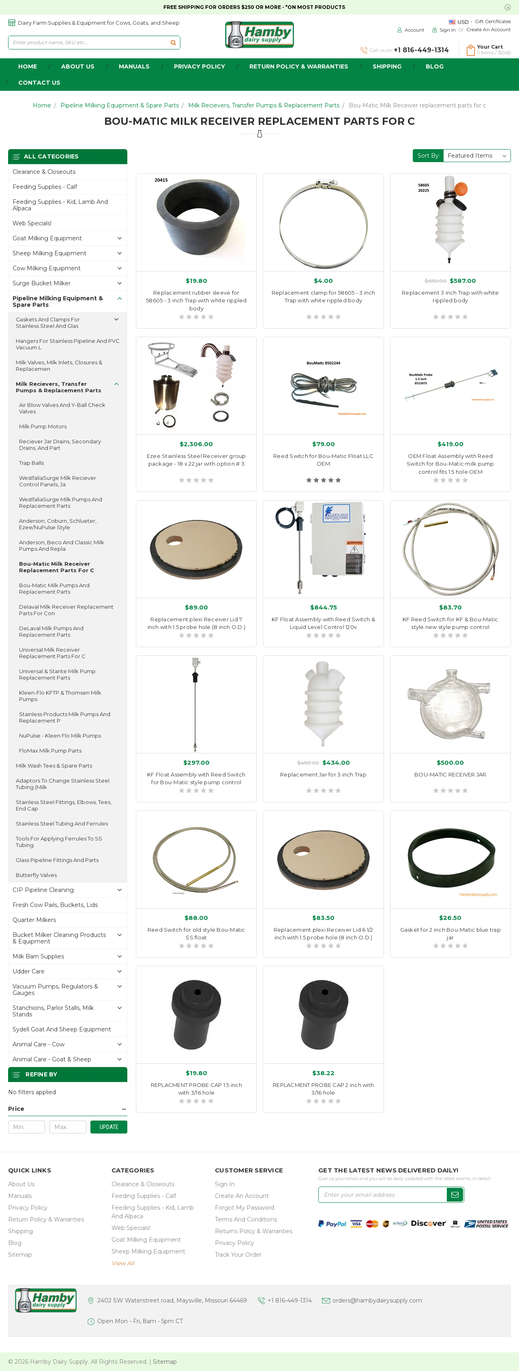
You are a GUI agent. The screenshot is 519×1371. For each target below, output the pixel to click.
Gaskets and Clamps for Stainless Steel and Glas (48, 322)
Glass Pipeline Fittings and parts (57, 860)
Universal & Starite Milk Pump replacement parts (57, 674)
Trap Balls (31, 463)
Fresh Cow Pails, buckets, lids (55, 905)
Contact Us (39, 82)
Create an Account (488, 29)
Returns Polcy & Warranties (253, 1231)
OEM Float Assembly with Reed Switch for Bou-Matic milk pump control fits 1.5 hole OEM (450, 464)
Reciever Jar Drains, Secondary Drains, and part (60, 444)
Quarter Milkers (34, 920)
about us (77, 66)
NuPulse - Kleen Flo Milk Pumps (60, 735)
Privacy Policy (199, 66)
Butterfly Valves (36, 875)
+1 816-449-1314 (290, 1300)
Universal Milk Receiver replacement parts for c (52, 652)
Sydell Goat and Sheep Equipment (62, 1029)
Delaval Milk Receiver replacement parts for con (66, 609)
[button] (67, 1109)
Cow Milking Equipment (47, 268)
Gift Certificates (493, 21)
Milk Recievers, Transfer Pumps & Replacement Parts (263, 105)
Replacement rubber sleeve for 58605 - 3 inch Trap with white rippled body (196, 300)
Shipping (387, 66)
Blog (435, 66)
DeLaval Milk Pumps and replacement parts (51, 631)
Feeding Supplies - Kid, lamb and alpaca (60, 205)
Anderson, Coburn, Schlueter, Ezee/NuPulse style (58, 524)
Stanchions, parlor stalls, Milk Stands (53, 1011)
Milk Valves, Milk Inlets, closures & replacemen (59, 365)
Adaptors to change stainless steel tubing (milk (62, 783)
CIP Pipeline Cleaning (43, 890)
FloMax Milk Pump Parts (50, 750)
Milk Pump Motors (42, 426)
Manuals (134, 66)
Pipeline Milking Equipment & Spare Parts (119, 105)
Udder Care (29, 971)
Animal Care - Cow (38, 1044)
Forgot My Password (244, 1207)
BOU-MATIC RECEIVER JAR (450, 774)
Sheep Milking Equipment (49, 253)
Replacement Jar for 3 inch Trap (323, 774)
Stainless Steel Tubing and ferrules (62, 823)
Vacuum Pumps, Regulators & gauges (55, 990)
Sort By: (429, 155)
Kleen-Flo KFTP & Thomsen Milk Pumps (60, 695)
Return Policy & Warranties (298, 66)
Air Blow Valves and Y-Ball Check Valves (62, 408)
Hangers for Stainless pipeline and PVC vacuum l (68, 344)
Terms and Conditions (246, 1219)
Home (42, 105)
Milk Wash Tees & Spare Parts (54, 765)
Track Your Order (238, 1254)
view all (123, 1263)
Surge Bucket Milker (42, 283)
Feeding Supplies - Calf (45, 186)
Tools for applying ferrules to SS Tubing (59, 841)
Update (109, 1127)
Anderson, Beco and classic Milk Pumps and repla (61, 545)
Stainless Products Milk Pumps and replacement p (64, 717)
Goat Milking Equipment (47, 238)
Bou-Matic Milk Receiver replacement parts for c (417, 105)
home (27, 66)
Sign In (225, 1184)
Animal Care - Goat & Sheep (52, 1059)
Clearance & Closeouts (44, 171)
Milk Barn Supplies (38, 956)
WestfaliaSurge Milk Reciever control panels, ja (57, 481)
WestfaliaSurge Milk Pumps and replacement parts (60, 502)
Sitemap (20, 1254)
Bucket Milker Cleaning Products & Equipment (59, 938)
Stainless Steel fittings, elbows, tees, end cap (64, 805)
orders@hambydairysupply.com (377, 1300)
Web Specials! (32, 223)
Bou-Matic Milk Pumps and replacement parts (54, 588)
